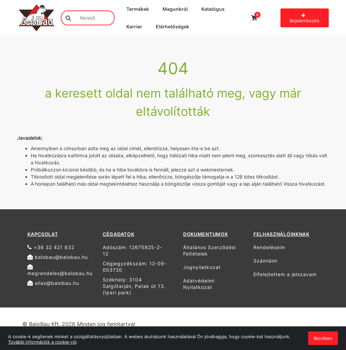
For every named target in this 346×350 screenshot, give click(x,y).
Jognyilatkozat (202, 267)
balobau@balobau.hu (57, 257)
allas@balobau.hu (53, 283)
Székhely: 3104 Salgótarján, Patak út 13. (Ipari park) (134, 286)
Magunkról (175, 9)
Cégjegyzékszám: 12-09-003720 (135, 267)
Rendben (323, 338)
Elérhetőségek (172, 26)
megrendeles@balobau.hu (60, 270)
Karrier (134, 26)
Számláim (265, 261)
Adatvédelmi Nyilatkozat (199, 284)
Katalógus (213, 9)
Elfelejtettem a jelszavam (285, 274)
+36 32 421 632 (50, 247)
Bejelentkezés (304, 18)
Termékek (137, 9)
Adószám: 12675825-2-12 (132, 250)
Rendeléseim (269, 247)
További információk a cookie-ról (42, 342)
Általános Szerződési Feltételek (209, 250)
